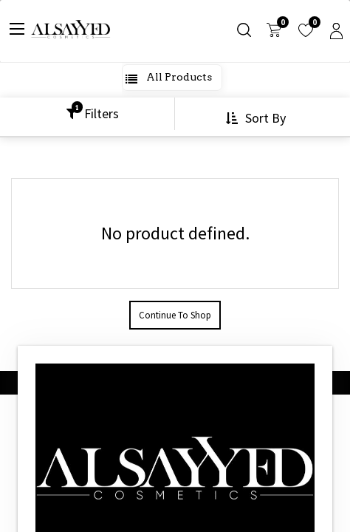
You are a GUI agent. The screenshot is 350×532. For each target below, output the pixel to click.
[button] (257, 118)
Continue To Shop (175, 315)
